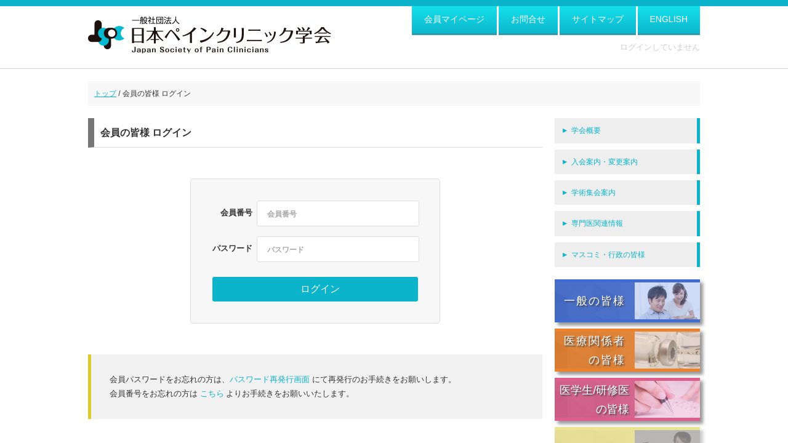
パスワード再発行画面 (270, 379)
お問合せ (528, 19)
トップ (105, 93)
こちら (212, 393)
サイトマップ (598, 19)
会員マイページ (454, 19)
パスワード (232, 248)
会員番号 (236, 212)
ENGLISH (669, 19)
